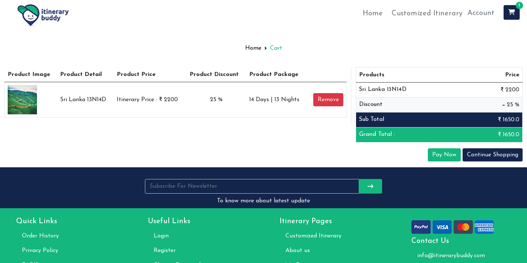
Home (373, 13)
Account (480, 13)
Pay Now (444, 155)
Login (161, 236)
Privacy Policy (40, 251)
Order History (40, 236)
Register (165, 251)
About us (297, 251)
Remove (328, 100)
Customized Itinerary (427, 13)
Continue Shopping (492, 155)
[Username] (252, 186)
